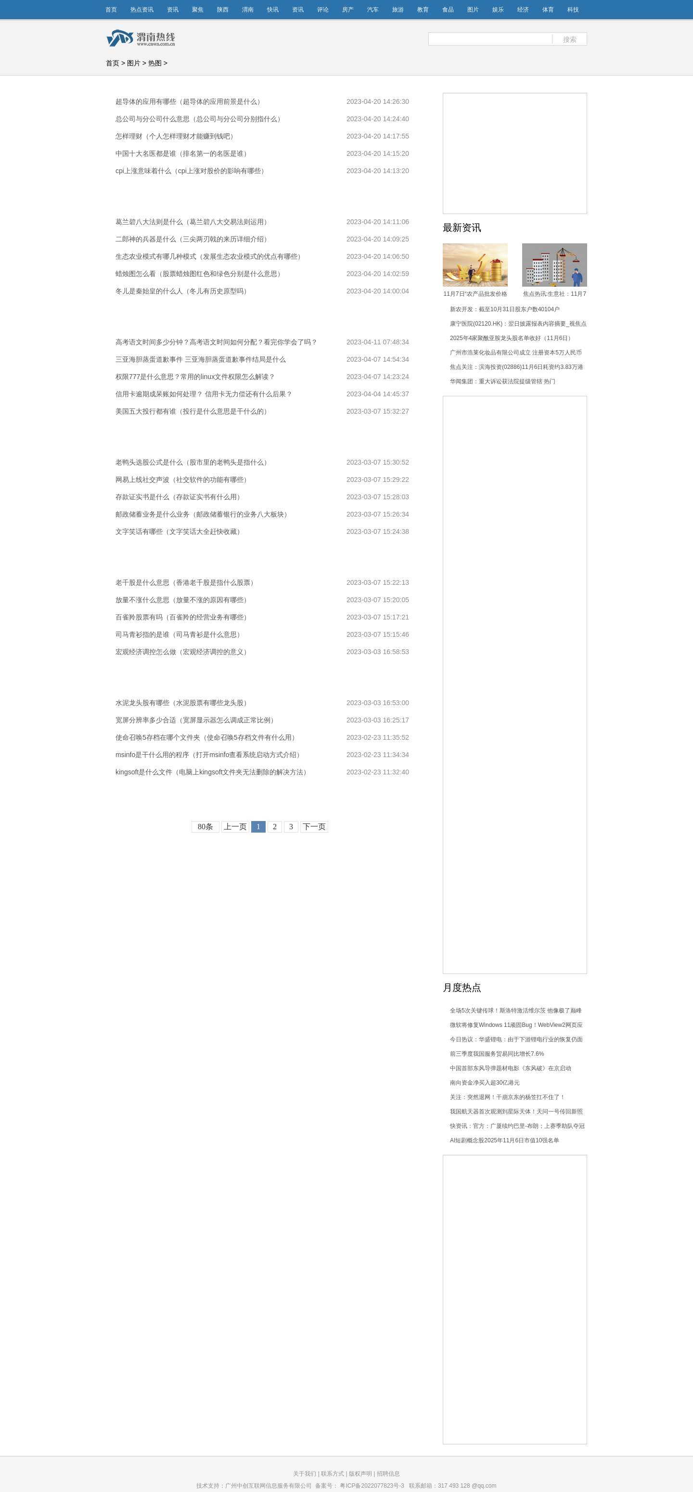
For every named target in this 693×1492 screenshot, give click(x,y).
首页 (111, 9)
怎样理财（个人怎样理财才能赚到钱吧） (176, 136)
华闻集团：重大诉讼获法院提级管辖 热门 (502, 381)
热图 (155, 63)
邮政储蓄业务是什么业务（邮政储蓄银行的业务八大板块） (203, 514)
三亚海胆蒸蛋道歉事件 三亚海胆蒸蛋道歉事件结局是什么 (201, 359)
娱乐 (498, 9)
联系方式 (332, 1473)
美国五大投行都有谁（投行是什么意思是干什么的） (193, 411)
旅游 (398, 9)
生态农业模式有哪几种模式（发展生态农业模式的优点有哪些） (210, 256)
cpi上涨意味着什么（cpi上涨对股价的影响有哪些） (192, 171)
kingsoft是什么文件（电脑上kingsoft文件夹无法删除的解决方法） (213, 772)
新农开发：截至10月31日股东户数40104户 (505, 309)
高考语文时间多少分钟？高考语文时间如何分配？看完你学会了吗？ (217, 342)
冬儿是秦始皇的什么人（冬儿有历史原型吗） (183, 291)
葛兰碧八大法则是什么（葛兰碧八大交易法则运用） (193, 222)
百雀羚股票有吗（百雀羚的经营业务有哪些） (183, 617)
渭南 (248, 9)
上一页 (235, 826)
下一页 (314, 826)
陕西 (223, 9)
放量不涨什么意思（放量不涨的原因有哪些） (183, 600)
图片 (473, 9)
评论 (323, 9)
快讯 (273, 9)
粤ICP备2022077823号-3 (372, 1485)
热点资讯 (142, 9)
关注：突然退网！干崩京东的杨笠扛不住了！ (507, 1097)
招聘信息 (388, 1473)
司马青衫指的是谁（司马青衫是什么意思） (180, 634)
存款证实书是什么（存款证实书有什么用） (180, 497)
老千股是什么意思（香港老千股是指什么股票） (186, 582)
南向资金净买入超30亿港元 (485, 1082)
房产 (348, 9)
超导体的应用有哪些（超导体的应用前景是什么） (190, 101)
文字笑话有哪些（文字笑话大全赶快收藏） (180, 531)
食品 (448, 9)
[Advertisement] (515, 540)
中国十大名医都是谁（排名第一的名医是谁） (183, 153)
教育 (423, 9)
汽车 (373, 9)
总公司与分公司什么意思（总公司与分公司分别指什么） (200, 119)
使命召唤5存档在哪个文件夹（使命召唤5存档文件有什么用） (207, 737)
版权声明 (360, 1473)
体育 (548, 9)
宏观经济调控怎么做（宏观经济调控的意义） (183, 652)
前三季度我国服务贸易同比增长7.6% (497, 1053)
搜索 (570, 39)
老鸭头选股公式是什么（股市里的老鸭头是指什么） (193, 462)
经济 (523, 9)
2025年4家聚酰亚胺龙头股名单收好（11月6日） (512, 338)
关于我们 (304, 1473)
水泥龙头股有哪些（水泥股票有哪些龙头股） (183, 703)
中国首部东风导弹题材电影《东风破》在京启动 (510, 1068)
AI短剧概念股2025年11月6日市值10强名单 (504, 1140)
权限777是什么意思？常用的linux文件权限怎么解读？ (195, 376)
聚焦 (198, 9)
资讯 (173, 9)
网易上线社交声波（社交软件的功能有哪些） (183, 479)
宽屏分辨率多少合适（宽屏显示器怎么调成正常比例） (196, 720)
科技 (573, 9)
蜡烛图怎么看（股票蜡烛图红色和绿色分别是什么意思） (200, 274)
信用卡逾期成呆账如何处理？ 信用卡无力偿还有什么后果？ (204, 394)
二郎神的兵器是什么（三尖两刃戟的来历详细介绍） (193, 239)
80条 (205, 826)
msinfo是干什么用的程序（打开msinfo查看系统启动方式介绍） (209, 755)
